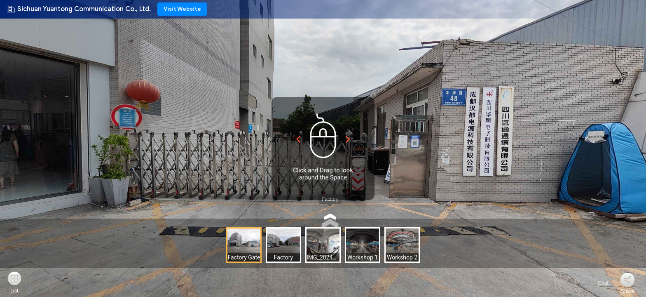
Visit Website (182, 8)
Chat (598, 283)
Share (627, 291)
